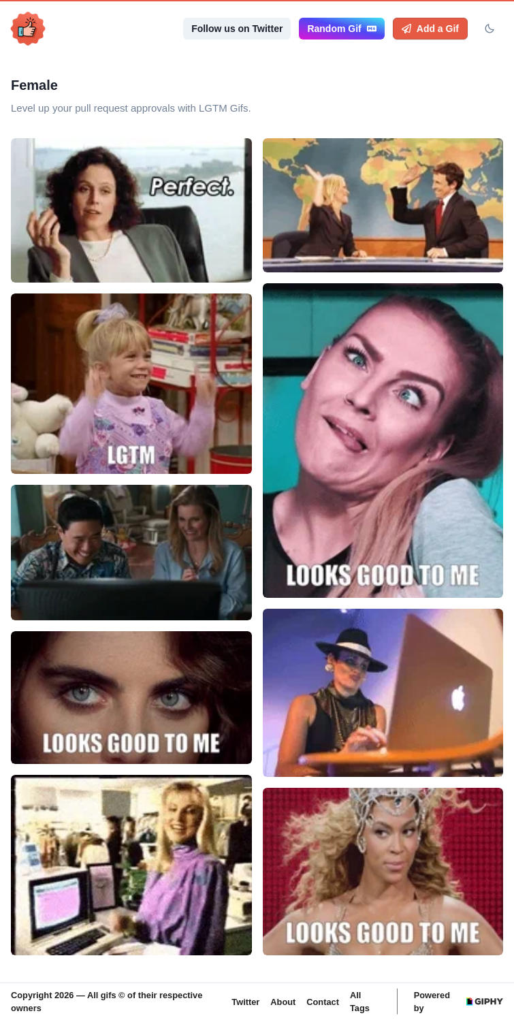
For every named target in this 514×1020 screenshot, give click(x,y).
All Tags (360, 1001)
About (282, 1001)
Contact (322, 1001)
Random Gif (341, 28)
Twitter (245, 1001)
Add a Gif (430, 28)
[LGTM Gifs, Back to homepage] (28, 28)
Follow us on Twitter (237, 28)
